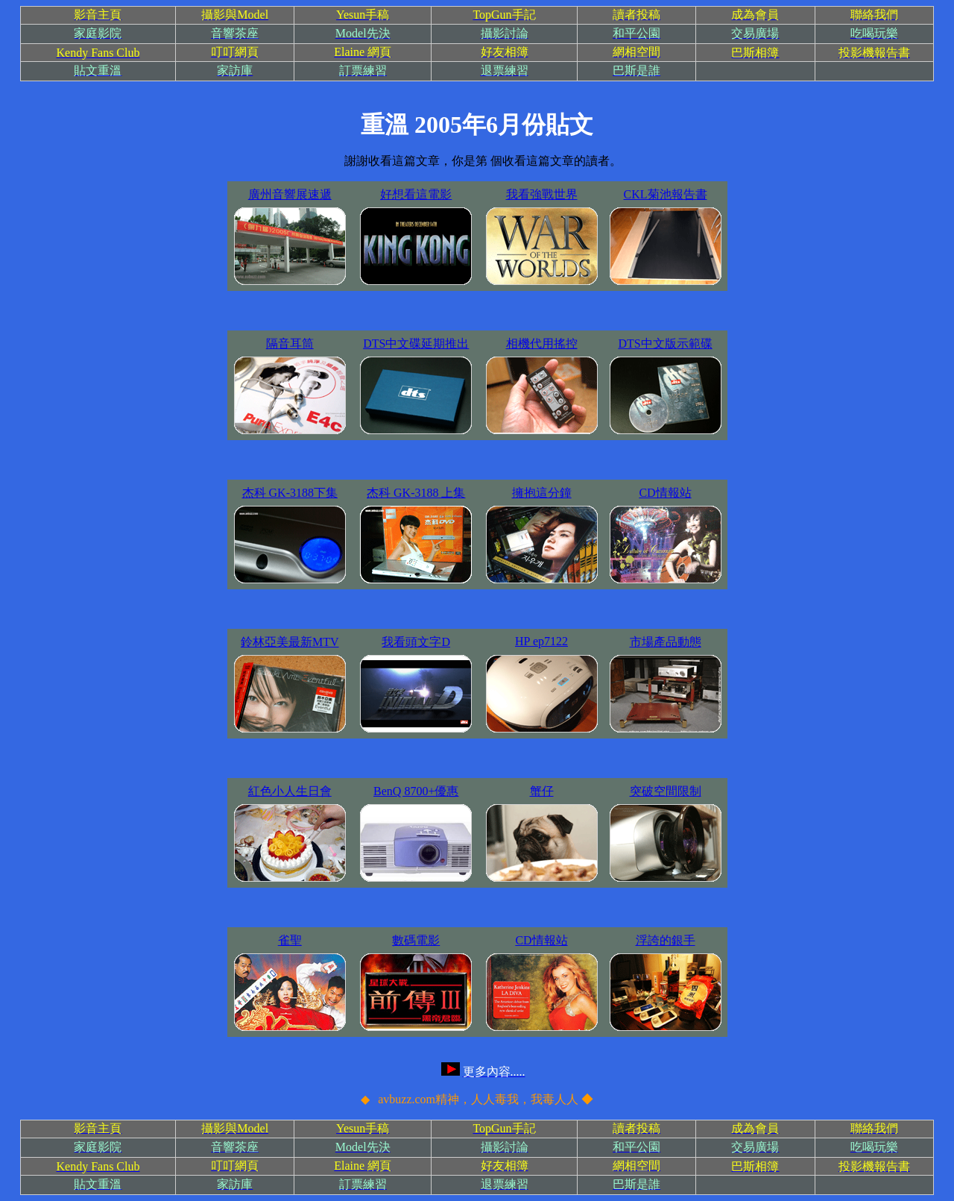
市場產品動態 (665, 642)
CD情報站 (665, 492)
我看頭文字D (416, 642)
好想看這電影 (416, 194)
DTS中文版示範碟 (665, 343)
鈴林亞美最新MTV (290, 642)
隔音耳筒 (290, 343)
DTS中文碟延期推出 (416, 343)
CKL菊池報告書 (665, 194)
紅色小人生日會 (290, 791)
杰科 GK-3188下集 (290, 492)
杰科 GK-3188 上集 (416, 492)
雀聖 (290, 940)
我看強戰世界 (542, 194)
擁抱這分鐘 (542, 492)
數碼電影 (416, 940)
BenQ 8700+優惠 (415, 791)
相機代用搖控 (542, 343)
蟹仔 (542, 791)
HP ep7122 (541, 641)
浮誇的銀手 (665, 940)
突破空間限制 (665, 791)
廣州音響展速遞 (290, 194)
